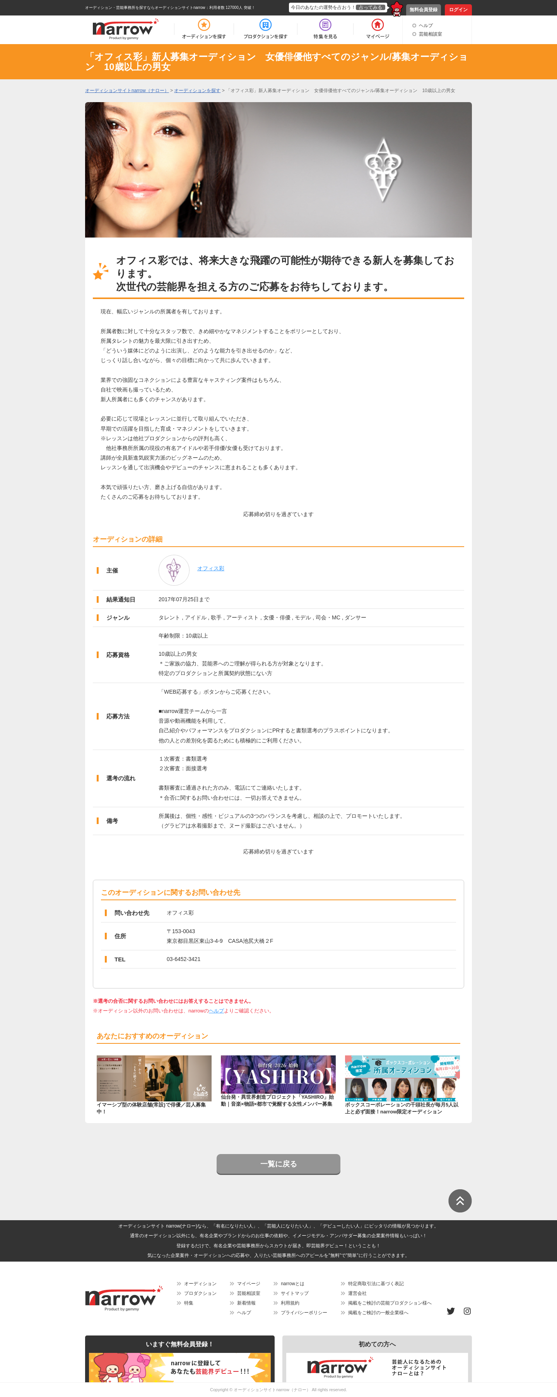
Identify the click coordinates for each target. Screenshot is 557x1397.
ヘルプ (426, 25)
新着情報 (246, 1303)
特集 (188, 1303)
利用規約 (290, 1303)
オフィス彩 (210, 568)
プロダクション (200, 1293)
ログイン (458, 9)
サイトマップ (295, 1293)
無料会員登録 (423, 9)
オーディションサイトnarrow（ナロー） (272, 1389)
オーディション (200, 1283)
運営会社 (357, 1293)
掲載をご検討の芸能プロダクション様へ (390, 1303)
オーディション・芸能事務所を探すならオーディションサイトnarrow (145, 7)
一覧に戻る (278, 1164)
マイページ (248, 1283)
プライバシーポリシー (304, 1312)
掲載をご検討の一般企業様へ (378, 1312)
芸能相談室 (430, 34)
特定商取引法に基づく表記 (376, 1283)
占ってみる (370, 7)
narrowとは (292, 1283)
